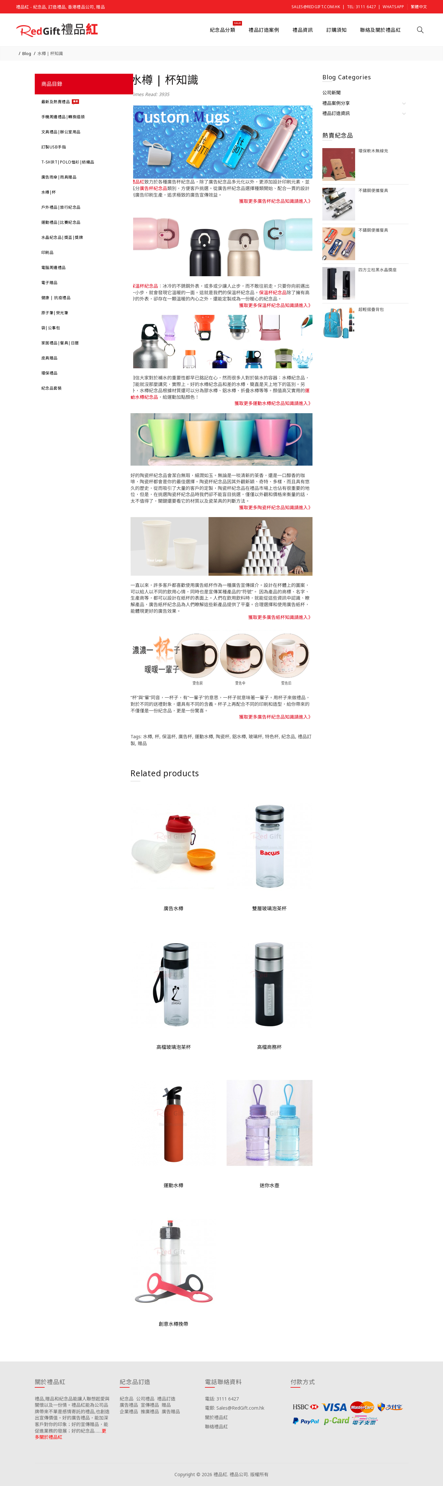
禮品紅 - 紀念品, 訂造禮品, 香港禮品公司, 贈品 (60, 7)
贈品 (142, 743)
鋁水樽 (239, 736)
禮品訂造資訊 (336, 113)
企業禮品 (129, 1411)
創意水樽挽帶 (173, 1324)
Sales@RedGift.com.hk (316, 7)
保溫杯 (169, 736)
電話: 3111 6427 (222, 1399)
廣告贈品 (171, 1411)
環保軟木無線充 (373, 151)
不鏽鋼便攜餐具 (373, 190)
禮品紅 (137, 182)
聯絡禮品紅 (216, 1426)
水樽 (147, 736)
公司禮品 (145, 1399)
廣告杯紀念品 (153, 188)
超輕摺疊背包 (371, 309)
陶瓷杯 (223, 736)
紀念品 (288, 736)
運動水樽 (204, 736)
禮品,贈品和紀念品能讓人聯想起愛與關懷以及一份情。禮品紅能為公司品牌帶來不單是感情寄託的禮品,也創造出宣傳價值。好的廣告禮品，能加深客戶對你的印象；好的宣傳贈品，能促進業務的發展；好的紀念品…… (72, 1415)
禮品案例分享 (336, 103)
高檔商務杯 (269, 1047)
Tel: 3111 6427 (361, 7)
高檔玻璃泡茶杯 (173, 1047)
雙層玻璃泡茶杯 (269, 908)
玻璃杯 (255, 736)
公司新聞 (331, 92)
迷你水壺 (269, 1185)
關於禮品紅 (216, 1417)
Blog (26, 53)
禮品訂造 (166, 1399)
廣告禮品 (129, 1405)
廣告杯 (185, 736)
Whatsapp (393, 7)
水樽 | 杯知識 (50, 53)
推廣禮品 (150, 1411)
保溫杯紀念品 (144, 286)
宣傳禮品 (150, 1405)
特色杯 (272, 736)
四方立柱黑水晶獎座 (377, 270)
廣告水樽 (173, 908)
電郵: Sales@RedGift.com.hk (234, 1408)
